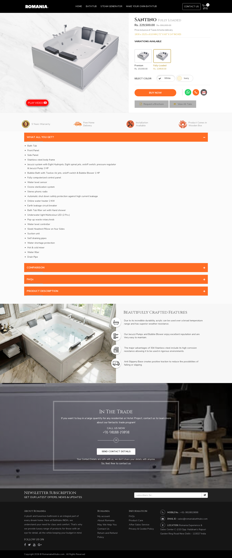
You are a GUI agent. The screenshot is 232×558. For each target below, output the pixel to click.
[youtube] (34, 544)
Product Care (135, 520)
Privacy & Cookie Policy (141, 529)
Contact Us (191, 6)
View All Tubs (190, 103)
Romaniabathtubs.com (53, 554)
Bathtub (91, 6)
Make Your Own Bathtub (141, 6)
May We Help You (106, 524)
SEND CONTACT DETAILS (116, 451)
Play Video (52, 102)
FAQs (131, 516)
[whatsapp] (188, 92)
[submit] (204, 495)
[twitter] (29, 544)
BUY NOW (155, 93)
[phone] (196, 92)
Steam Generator (111, 6)
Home (79, 6)
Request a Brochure (154, 103)
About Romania (105, 520)
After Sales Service (139, 524)
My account (103, 516)
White (145, 78)
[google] (38, 544)
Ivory (164, 78)
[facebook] (25, 544)
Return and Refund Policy (110, 533)
